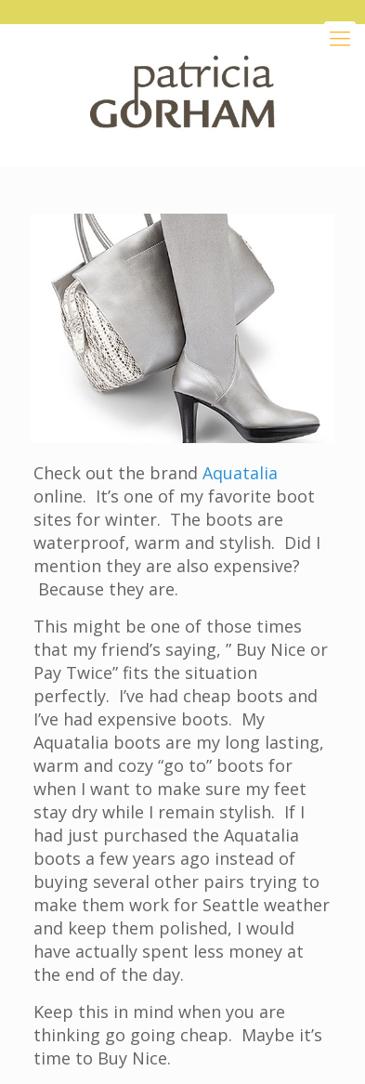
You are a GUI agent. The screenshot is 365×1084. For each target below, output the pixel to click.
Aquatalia (240, 473)
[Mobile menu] (340, 37)
